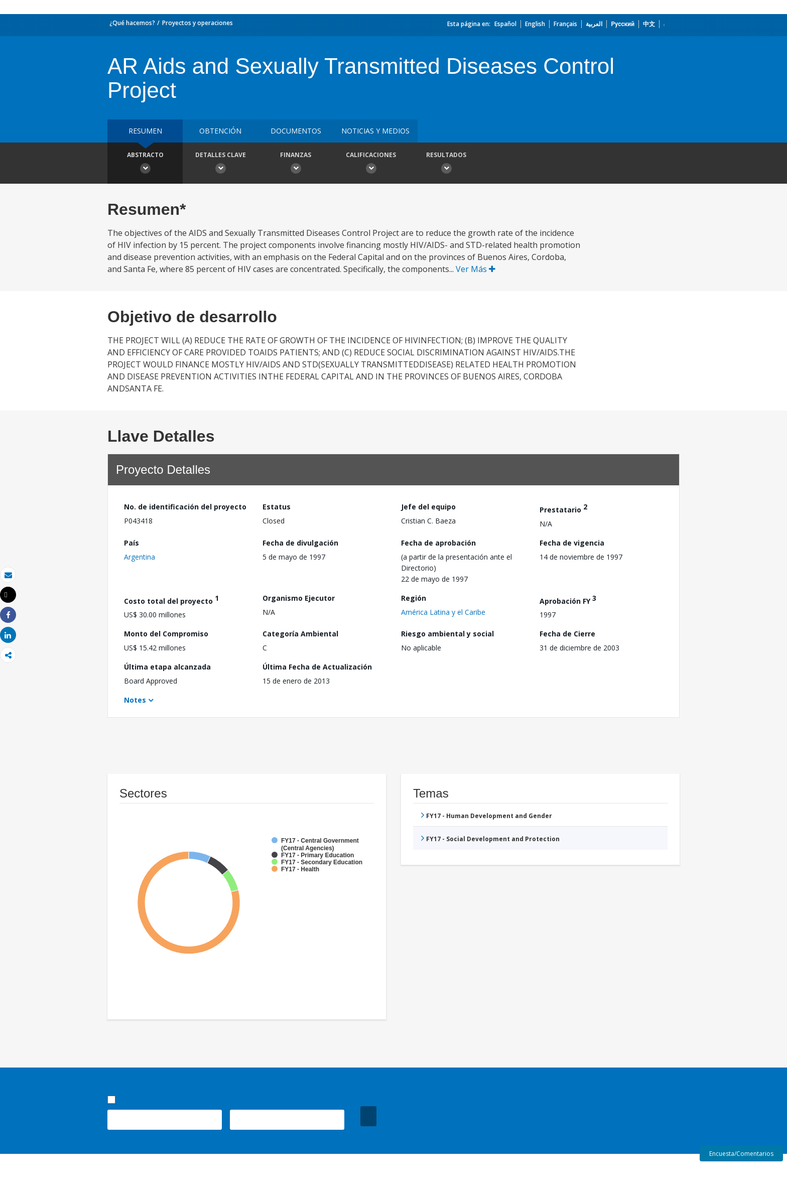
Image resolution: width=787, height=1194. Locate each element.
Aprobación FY (568, 599)
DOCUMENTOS (296, 131)
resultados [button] (446, 164)
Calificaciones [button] (371, 164)
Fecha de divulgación (300, 543)
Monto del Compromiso (166, 633)
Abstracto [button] (145, 164)
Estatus (277, 506)
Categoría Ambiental (300, 633)
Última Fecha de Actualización (317, 667)
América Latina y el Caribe (443, 612)
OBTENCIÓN (220, 131)
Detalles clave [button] (220, 164)
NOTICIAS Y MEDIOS (375, 131)
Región (413, 598)
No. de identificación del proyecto (185, 506)
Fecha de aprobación (438, 543)
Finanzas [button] (295, 164)
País (131, 543)
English (535, 24)
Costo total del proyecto (171, 599)
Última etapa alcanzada (167, 667)
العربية (594, 24)
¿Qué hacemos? (132, 23)
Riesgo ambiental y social (447, 633)
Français (565, 24)
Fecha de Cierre (567, 633)
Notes (135, 700)
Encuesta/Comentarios (741, 1153)
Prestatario (563, 508)
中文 (649, 24)
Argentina (139, 557)
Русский (622, 24)
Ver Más (475, 269)
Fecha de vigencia (572, 543)
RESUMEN (145, 131)
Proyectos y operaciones (197, 23)
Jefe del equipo (428, 506)
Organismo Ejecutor (299, 598)
